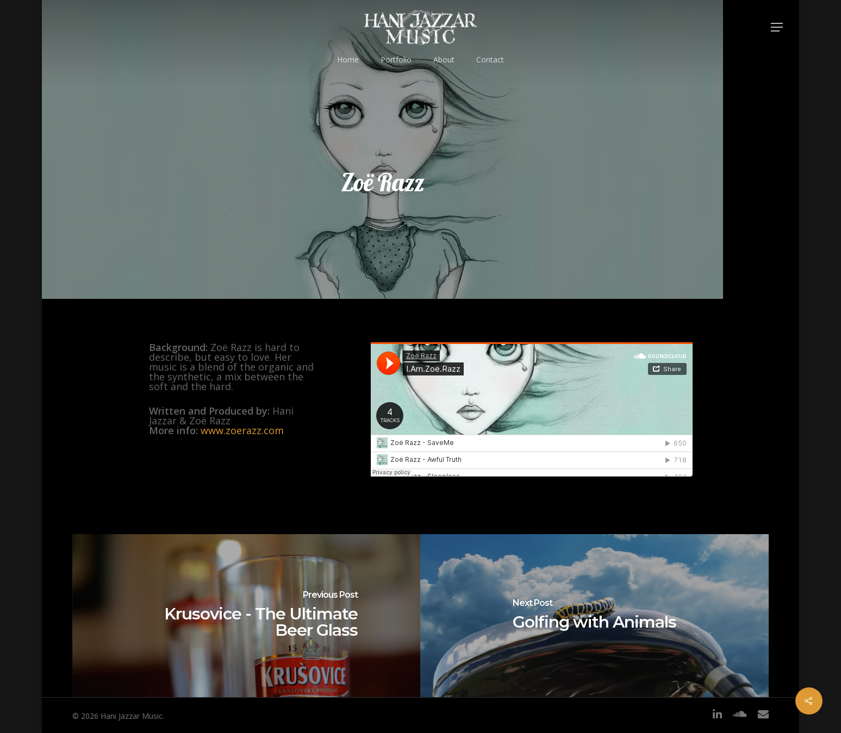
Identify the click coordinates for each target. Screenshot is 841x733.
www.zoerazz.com (242, 430)
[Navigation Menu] (777, 27)
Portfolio (396, 59)
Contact (490, 59)
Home (348, 59)
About (443, 59)
